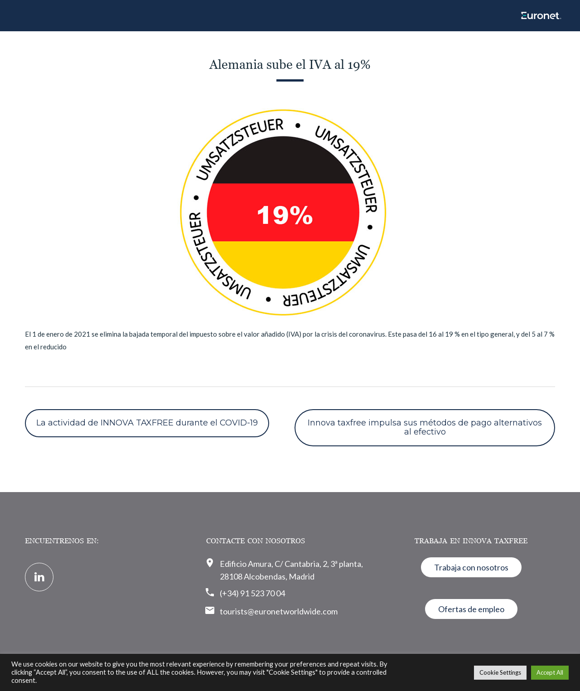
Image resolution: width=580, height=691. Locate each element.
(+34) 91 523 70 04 (252, 593)
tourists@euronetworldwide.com (279, 611)
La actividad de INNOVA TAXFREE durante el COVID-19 (147, 423)
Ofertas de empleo (471, 609)
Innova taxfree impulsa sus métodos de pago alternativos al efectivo (425, 427)
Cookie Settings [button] (500, 672)
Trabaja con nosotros (471, 567)
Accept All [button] (549, 672)
